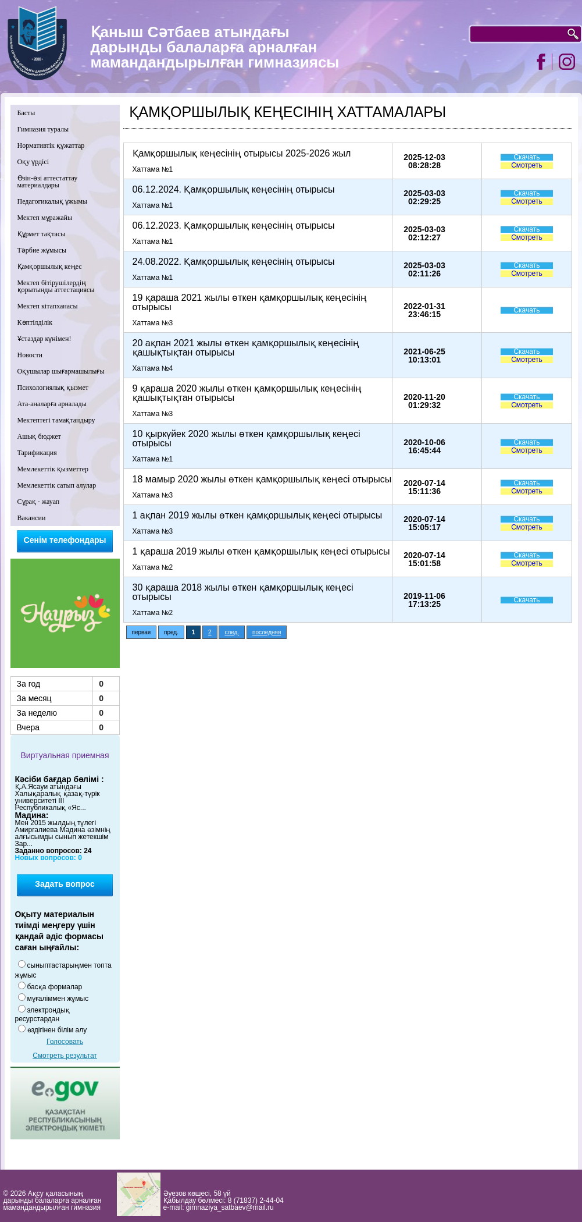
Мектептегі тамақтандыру (56, 420)
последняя (266, 632)
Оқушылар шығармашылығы (61, 371)
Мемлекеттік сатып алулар (57, 485)
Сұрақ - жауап (38, 502)
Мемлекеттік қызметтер (53, 469)
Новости (30, 355)
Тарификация (37, 453)
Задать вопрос (65, 884)
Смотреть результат (65, 1056)
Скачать (526, 157)
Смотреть (526, 165)
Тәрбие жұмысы (42, 250)
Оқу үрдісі (33, 162)
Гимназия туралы (43, 129)
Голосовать (65, 1042)
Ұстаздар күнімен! (44, 339)
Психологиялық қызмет (53, 387)
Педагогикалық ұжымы (52, 201)
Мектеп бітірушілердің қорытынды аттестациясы (56, 286)
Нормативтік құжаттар (51, 145)
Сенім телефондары (65, 540)
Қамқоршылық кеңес (49, 266)
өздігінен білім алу (57, 1030)
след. (231, 632)
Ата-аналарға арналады (52, 404)
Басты (26, 113)
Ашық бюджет (39, 436)
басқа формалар (55, 987)
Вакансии (31, 518)
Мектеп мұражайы (45, 218)
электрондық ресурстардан (42, 1014)
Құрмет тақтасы (41, 234)
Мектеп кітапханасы (47, 306)
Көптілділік (35, 322)
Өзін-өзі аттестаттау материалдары (47, 181)
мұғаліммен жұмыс (58, 998)
